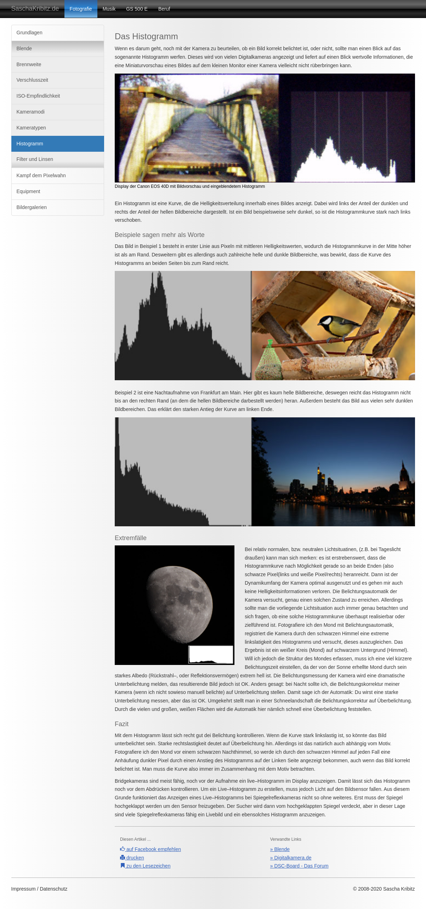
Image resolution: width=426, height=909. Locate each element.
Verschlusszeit (32, 80)
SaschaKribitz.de (35, 8)
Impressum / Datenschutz (39, 889)
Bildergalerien (32, 207)
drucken (132, 858)
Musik (109, 9)
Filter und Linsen (35, 159)
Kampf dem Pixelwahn (41, 175)
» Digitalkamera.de (291, 858)
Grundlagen (29, 32)
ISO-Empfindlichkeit (38, 96)
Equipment (28, 191)
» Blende (280, 849)
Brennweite (29, 64)
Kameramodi (31, 112)
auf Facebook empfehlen (150, 849)
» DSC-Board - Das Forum (299, 866)
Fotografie (81, 9)
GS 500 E (137, 9)
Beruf (164, 9)
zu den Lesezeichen (145, 866)
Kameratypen (31, 128)
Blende (24, 48)
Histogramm (30, 143)
